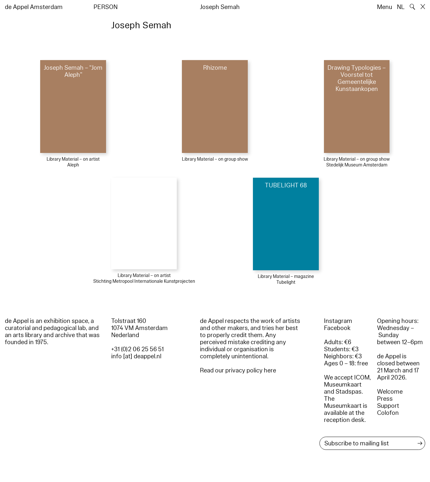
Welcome (390, 392)
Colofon (388, 413)
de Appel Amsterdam (34, 7)
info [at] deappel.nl (136, 356)
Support (388, 406)
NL (401, 7)
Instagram (338, 321)
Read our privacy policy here (238, 370)
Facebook (337, 328)
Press (385, 399)
